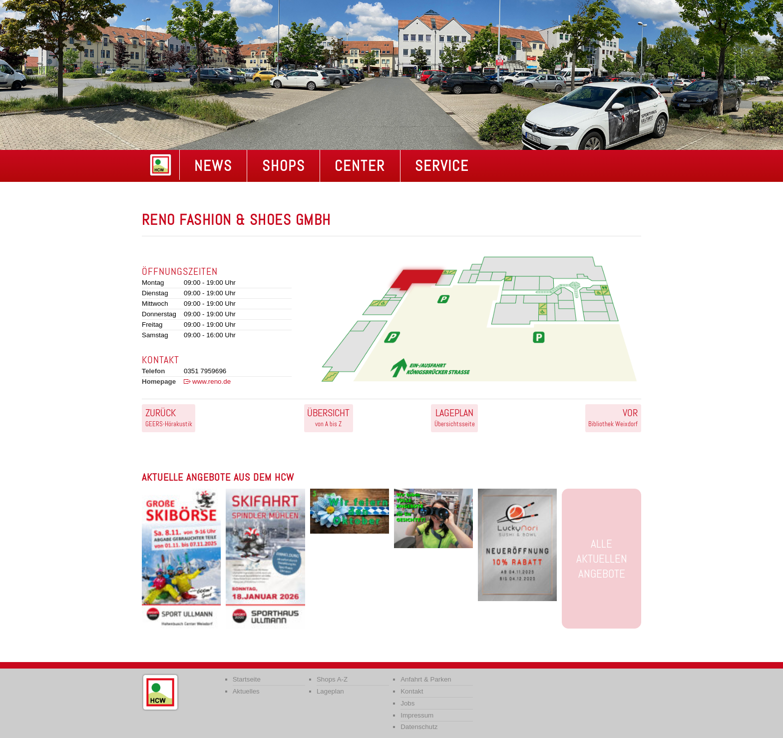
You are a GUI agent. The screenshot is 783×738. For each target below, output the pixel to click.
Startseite (247, 679)
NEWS (213, 165)
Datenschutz (418, 727)
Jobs (407, 703)
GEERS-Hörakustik (168, 417)
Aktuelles (246, 691)
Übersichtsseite (454, 417)
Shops (283, 165)
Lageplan (330, 691)
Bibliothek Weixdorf (613, 417)
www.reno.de (211, 381)
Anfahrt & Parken (425, 679)
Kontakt (411, 691)
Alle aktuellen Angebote (601, 558)
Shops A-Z (332, 679)
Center (360, 165)
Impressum (416, 715)
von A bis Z (328, 417)
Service (442, 165)
